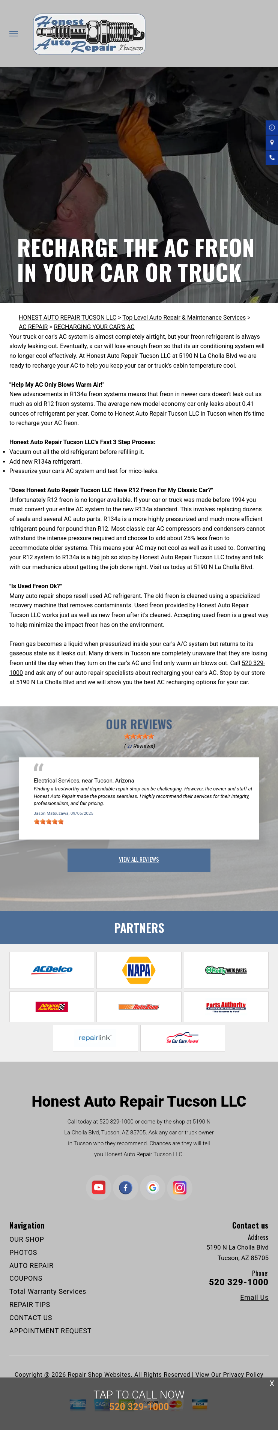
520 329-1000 (116, 1121)
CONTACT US (30, 1318)
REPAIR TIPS (29, 1304)
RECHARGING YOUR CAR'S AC (94, 326)
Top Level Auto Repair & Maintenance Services (184, 317)
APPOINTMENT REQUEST (50, 1331)
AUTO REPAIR (31, 1265)
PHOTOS (23, 1252)
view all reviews (139, 859)
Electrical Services (57, 780)
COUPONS (25, 1278)
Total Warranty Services (47, 1291)
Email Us (254, 1297)
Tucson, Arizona (114, 780)
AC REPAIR (33, 326)
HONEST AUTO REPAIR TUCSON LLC (67, 317)
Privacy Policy (243, 1374)
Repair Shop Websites (99, 1374)
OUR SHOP (26, 1239)
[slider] (139, 736)
